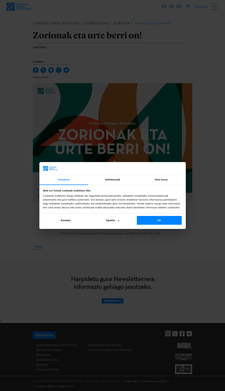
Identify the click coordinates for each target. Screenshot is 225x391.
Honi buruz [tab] (161, 179)
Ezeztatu (66, 220)
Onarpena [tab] (63, 179)
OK (159, 220)
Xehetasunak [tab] (112, 179)
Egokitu (112, 220)
